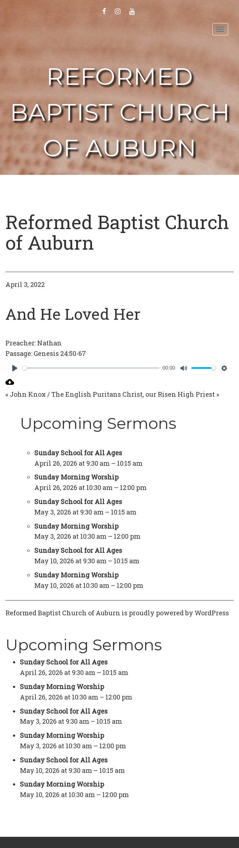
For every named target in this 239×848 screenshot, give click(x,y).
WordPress (212, 612)
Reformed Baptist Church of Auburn (120, 112)
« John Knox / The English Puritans (63, 394)
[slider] (91, 368)
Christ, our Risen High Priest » (170, 394)
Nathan (49, 343)
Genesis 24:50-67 (60, 353)
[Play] (15, 368)
